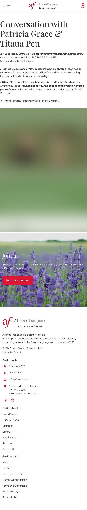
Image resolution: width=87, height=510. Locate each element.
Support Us (8, 448)
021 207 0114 (16, 372)
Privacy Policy (10, 497)
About (5, 462)
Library (6, 431)
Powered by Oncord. (11, 352)
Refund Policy (10, 491)
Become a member (13, 277)
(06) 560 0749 (17, 365)
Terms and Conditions (14, 485)
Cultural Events (10, 419)
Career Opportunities (14, 479)
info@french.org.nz (20, 379)
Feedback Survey (12, 473)
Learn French (9, 414)
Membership (9, 437)
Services (7, 443)
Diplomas (7, 425)
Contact (7, 468)
